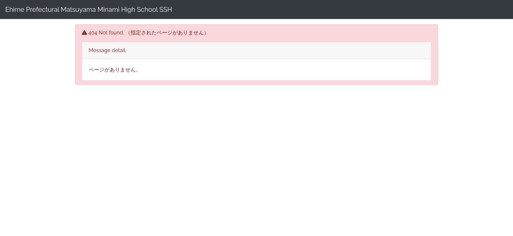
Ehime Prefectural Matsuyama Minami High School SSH (88, 9)
